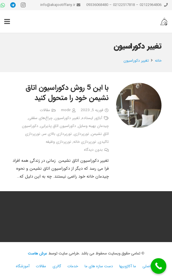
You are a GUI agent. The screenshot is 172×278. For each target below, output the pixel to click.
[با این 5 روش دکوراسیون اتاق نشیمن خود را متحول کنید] (138, 105)
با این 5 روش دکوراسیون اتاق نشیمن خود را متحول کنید (67, 93)
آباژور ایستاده (92, 118)
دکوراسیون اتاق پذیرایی (58, 126)
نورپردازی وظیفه (58, 142)
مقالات (45, 110)
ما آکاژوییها (127, 266)
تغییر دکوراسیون (67, 118)
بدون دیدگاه (93, 150)
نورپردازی (81, 134)
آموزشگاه (23, 266)
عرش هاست (37, 254)
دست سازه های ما (99, 266)
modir (66, 110)
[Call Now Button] (158, 266)
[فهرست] (7, 21)
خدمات (72, 266)
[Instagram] (23, 5)
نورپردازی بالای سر (57, 134)
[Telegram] (13, 5)
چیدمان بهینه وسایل (93, 126)
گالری (57, 266)
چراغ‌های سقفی (40, 118)
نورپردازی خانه (84, 142)
